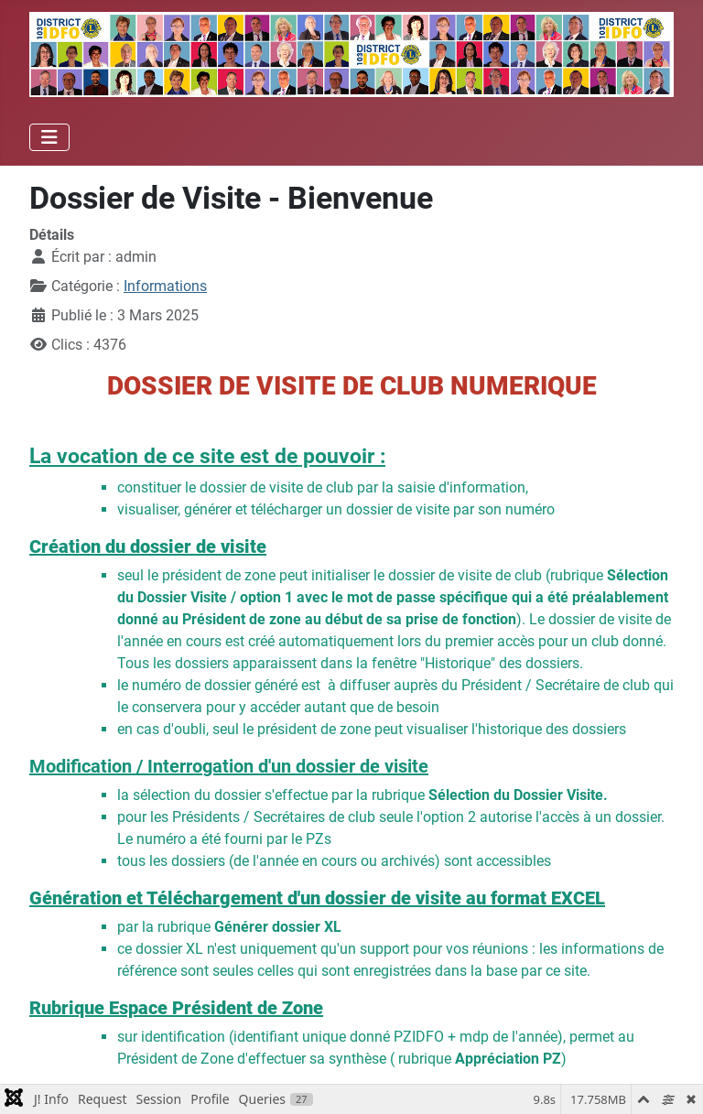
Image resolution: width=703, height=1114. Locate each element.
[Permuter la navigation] (49, 137)
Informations (165, 286)
